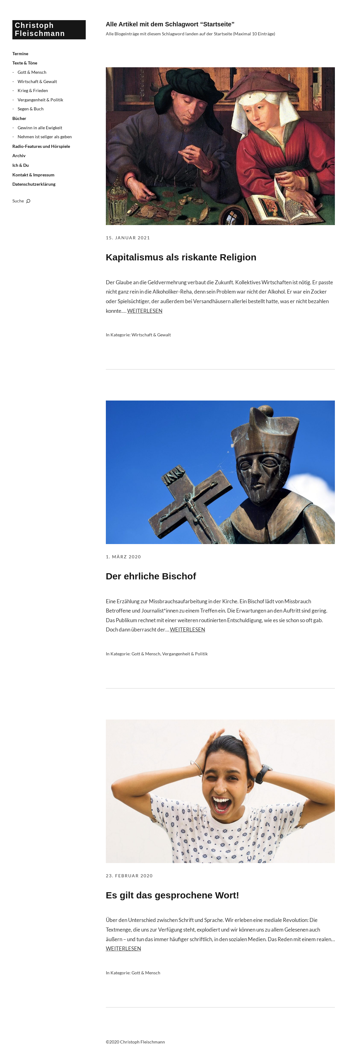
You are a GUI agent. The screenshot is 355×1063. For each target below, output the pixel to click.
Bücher (19, 118)
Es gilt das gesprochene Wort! (172, 895)
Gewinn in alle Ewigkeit (40, 127)
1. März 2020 (123, 556)
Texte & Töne (24, 62)
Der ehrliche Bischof (151, 576)
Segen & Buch (31, 108)
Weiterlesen (144, 311)
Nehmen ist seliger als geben (45, 136)
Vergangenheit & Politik (40, 99)
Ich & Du (20, 165)
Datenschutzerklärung (33, 184)
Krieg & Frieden (33, 90)
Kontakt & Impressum (33, 174)
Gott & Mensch (32, 72)
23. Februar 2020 (129, 875)
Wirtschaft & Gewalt (37, 81)
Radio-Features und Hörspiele (41, 146)
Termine (20, 53)
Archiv (18, 155)
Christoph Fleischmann (40, 29)
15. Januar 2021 (128, 237)
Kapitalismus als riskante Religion (181, 257)
